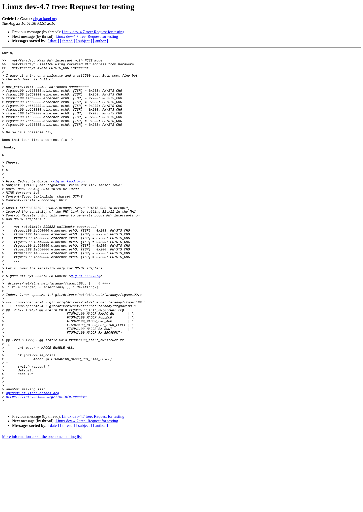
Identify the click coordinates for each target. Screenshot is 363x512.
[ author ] (100, 41)
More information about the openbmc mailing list (42, 507)
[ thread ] (67, 41)
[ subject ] (84, 41)
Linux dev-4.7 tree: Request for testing (93, 32)
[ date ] (53, 41)
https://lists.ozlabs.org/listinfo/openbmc (46, 466)
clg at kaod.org (45, 19)
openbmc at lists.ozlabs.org (32, 461)
